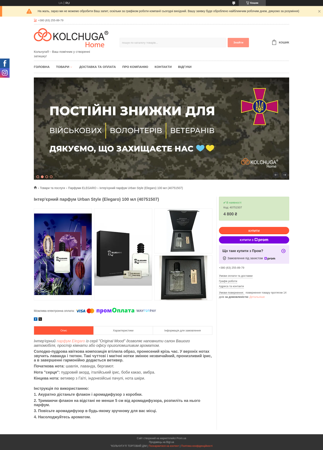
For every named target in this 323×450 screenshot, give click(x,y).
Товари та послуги (52, 188)
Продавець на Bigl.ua (161, 442)
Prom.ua (181, 438)
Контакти (163, 66)
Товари (62, 66)
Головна (42, 66)
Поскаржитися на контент (164, 445)
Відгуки (185, 66)
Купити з (254, 240)
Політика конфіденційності (197, 445)
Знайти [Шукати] (238, 42)
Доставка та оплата (97, 66)
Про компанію (135, 66)
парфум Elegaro (71, 341)
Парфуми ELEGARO (82, 188)
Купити (254, 230)
